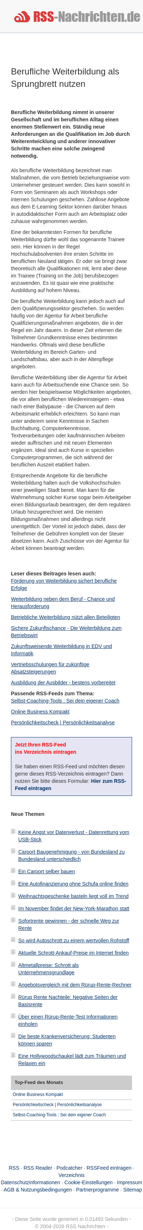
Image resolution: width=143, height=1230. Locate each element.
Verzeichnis (71, 1175)
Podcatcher (69, 1168)
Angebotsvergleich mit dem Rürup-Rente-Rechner (74, 985)
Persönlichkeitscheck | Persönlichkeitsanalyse (63, 722)
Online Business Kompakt (40, 712)
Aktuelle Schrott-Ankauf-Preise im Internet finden (73, 953)
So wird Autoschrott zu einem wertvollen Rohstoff (73, 940)
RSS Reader (37, 1168)
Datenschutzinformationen (30, 1182)
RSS (14, 1168)
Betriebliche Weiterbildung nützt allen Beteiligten (65, 617)
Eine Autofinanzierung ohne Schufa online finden (73, 884)
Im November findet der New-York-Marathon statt (74, 908)
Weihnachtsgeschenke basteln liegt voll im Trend (73, 896)
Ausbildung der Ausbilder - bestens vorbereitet (63, 682)
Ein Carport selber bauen (46, 871)
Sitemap (132, 1190)
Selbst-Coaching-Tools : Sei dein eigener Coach (65, 701)
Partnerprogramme (97, 1190)
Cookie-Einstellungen (89, 1182)
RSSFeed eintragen (108, 1168)
